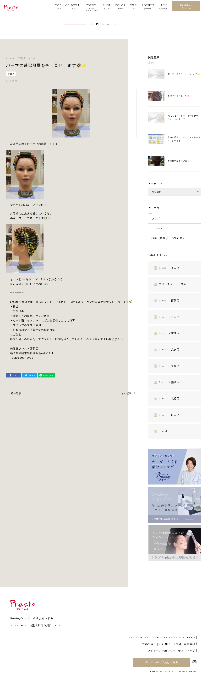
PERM (133, 7)
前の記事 (16, 393)
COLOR (120, 7)
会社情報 (189, 644)
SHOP (107, 7)
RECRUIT (148, 7)
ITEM (163, 7)
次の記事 (127, 393)
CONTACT (149, 644)
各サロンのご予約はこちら (161, 662)
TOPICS (91, 8)
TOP (58, 7)
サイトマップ (186, 650)
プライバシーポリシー (161, 650)
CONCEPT (72, 7)
